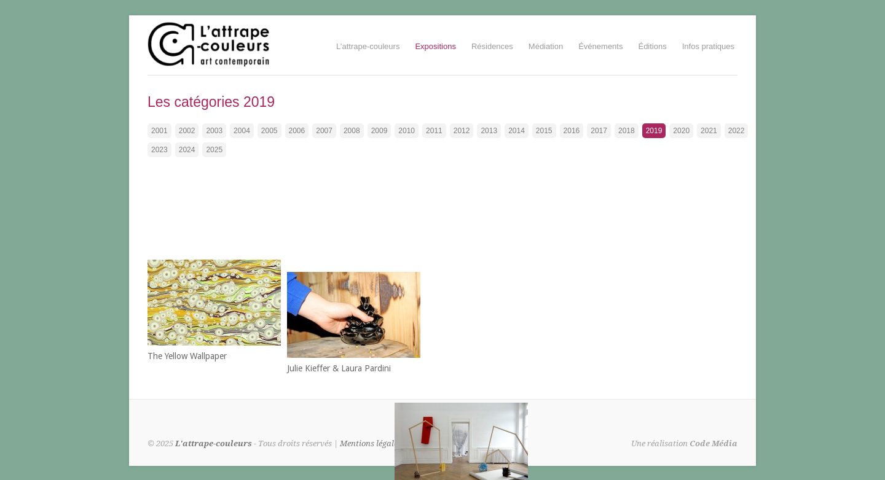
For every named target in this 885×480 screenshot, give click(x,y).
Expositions (435, 46)
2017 (599, 130)
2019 (654, 130)
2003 (214, 130)
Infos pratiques (708, 46)
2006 (297, 130)
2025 (214, 149)
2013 (489, 130)
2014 (516, 130)
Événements (600, 46)
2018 (626, 130)
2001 (159, 130)
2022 (736, 130)
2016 (572, 130)
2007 (324, 130)
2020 (681, 130)
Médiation (546, 46)
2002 (187, 130)
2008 (352, 130)
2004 (242, 130)
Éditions (652, 46)
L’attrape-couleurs (367, 46)
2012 (462, 130)
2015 (544, 130)
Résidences (492, 46)
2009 (379, 130)
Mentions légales (370, 443)
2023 (159, 149)
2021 (709, 130)
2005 (269, 130)
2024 (187, 149)
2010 (406, 130)
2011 (434, 130)
